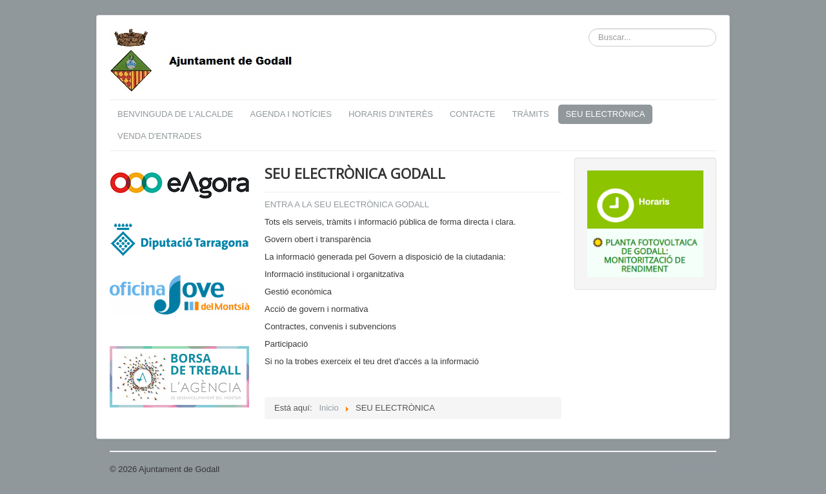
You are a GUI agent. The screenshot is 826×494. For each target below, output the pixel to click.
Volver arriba (692, 469)
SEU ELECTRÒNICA (605, 114)
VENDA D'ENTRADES (159, 136)
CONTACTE (473, 114)
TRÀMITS (530, 114)
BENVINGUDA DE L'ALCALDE (175, 114)
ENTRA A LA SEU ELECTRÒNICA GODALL (347, 204)
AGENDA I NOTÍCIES (291, 114)
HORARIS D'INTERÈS (390, 114)
